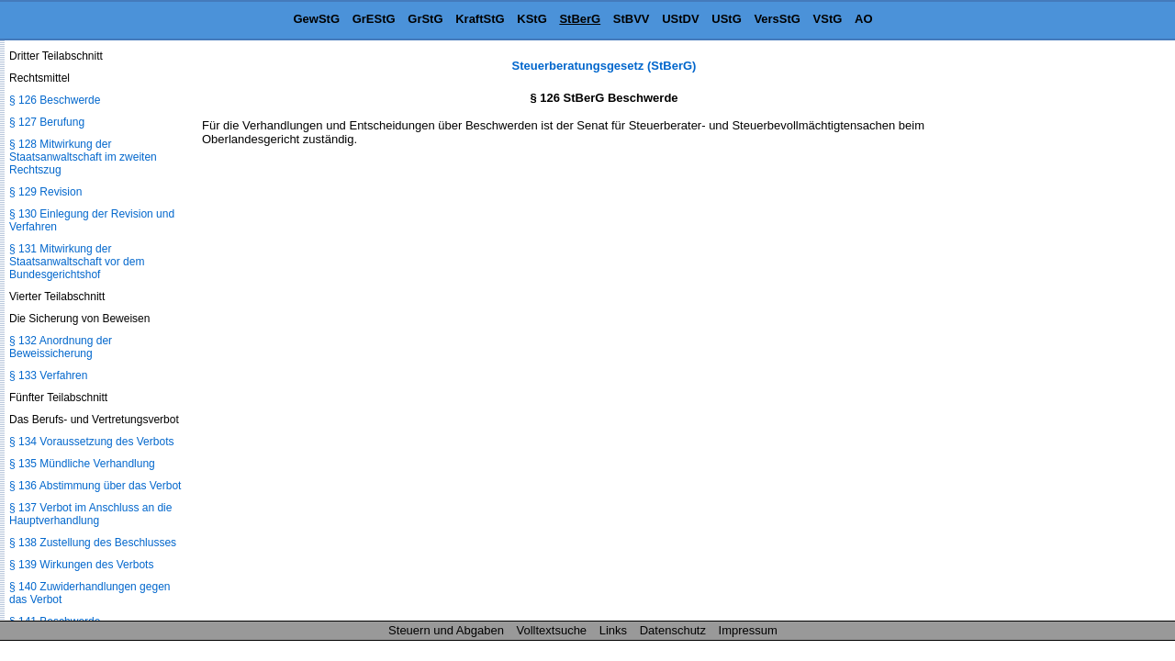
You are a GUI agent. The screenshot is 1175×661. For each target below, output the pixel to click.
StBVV (631, 19)
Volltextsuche (552, 630)
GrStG (425, 19)
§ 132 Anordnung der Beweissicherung (60, 347)
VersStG (777, 19)
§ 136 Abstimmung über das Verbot (95, 485)
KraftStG (479, 19)
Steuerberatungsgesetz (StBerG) (604, 66)
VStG (828, 19)
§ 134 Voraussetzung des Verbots (91, 441)
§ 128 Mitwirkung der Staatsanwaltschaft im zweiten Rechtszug (83, 157)
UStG (726, 19)
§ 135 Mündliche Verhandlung (82, 463)
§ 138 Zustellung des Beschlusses (92, 542)
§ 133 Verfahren (48, 375)
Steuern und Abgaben (446, 630)
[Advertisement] (1083, 334)
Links (613, 630)
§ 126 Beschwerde (54, 100)
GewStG (316, 19)
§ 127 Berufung (46, 122)
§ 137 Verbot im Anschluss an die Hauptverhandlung (90, 514)
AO (864, 19)
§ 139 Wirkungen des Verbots (81, 564)
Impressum (748, 630)
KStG (532, 19)
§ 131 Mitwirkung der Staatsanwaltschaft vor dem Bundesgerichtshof (76, 261)
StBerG (579, 19)
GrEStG (374, 19)
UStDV (680, 19)
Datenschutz (673, 630)
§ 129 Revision (45, 191)
